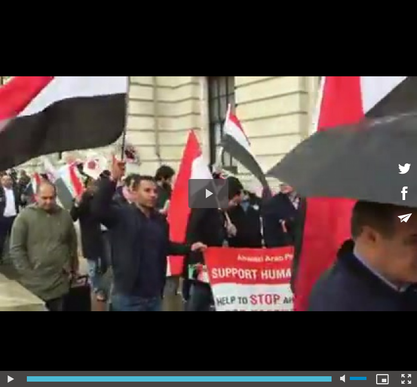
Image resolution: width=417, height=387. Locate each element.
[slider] (179, 379)
